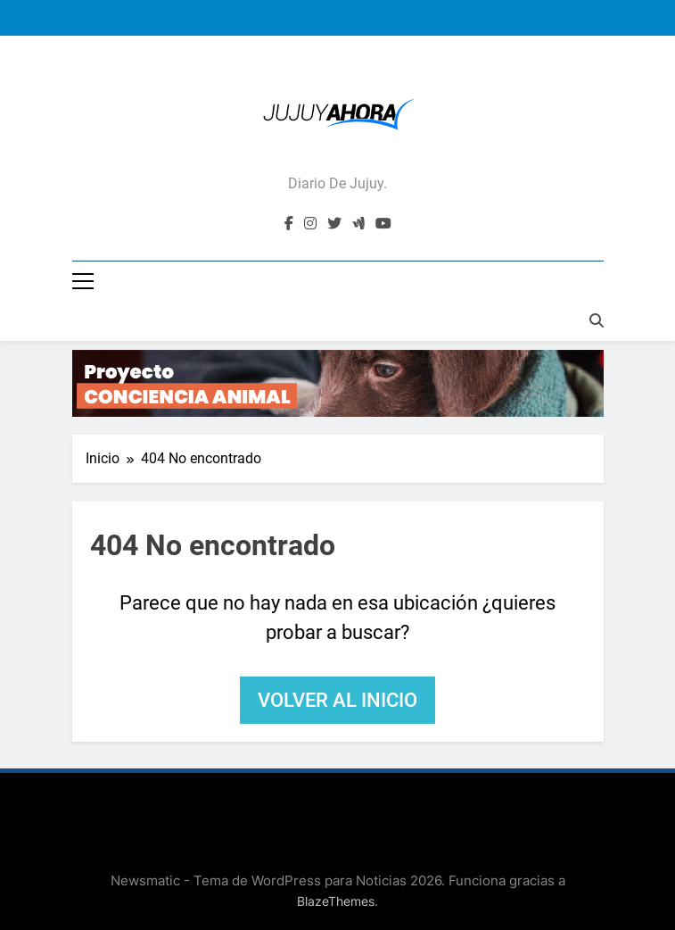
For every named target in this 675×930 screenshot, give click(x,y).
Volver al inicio (337, 700)
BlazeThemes (336, 901)
